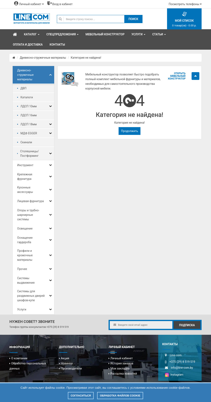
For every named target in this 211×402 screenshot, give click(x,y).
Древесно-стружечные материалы (43, 57)
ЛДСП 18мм (28, 124)
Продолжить (129, 131)
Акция (65, 358)
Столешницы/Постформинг (29, 153)
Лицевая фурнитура (30, 201)
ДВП (23, 88)
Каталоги (26, 97)
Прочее (22, 269)
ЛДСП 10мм (28, 106)
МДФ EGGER (28, 133)
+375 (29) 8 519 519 (57, 327)
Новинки (67, 363)
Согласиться (81, 395)
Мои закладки (120, 368)
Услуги (21, 309)
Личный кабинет (121, 358)
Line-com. (176, 355)
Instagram (174, 374)
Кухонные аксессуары (25, 190)
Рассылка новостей (123, 373)
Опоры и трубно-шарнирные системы (28, 215)
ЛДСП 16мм (28, 115)
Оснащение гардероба (25, 240)
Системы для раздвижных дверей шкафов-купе (31, 296)
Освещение (25, 228)
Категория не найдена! (86, 57)
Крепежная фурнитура (24, 176)
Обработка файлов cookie (120, 395)
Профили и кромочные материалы (25, 255)
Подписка (187, 325)
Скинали (26, 142)
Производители (71, 368)
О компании (19, 358)
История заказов (121, 363)
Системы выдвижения (26, 280)
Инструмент (25, 165)
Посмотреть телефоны (185, 4)
